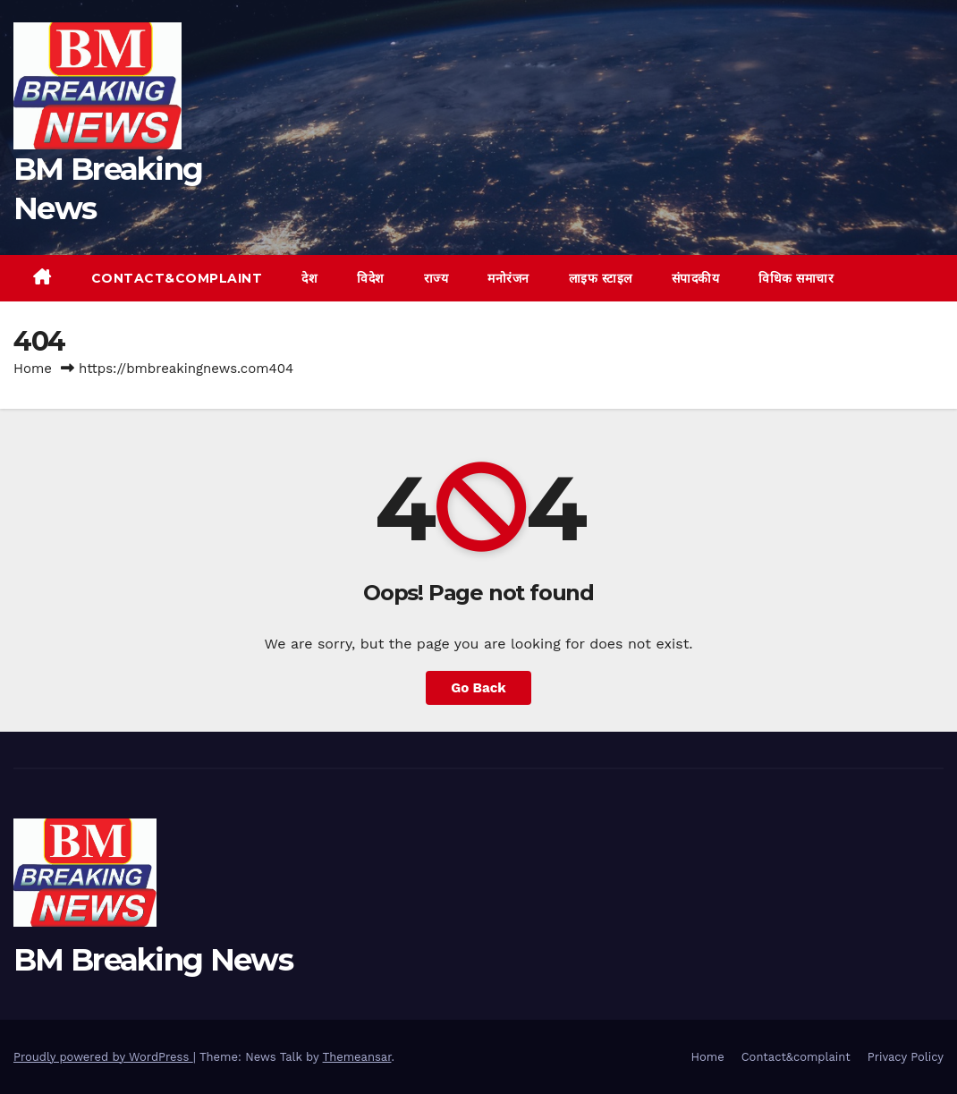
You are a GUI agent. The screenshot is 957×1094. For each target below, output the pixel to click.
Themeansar (357, 1057)
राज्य (436, 278)
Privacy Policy (906, 1057)
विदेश (371, 278)
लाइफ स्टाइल (600, 278)
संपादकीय (696, 278)
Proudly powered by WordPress (103, 1057)
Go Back (478, 688)
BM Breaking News (152, 960)
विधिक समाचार (796, 278)
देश (309, 278)
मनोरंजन (508, 278)
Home (32, 368)
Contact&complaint (177, 278)
